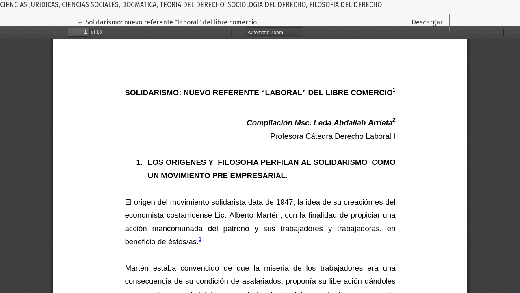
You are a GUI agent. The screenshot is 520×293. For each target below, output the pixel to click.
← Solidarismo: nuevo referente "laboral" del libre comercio (167, 21)
